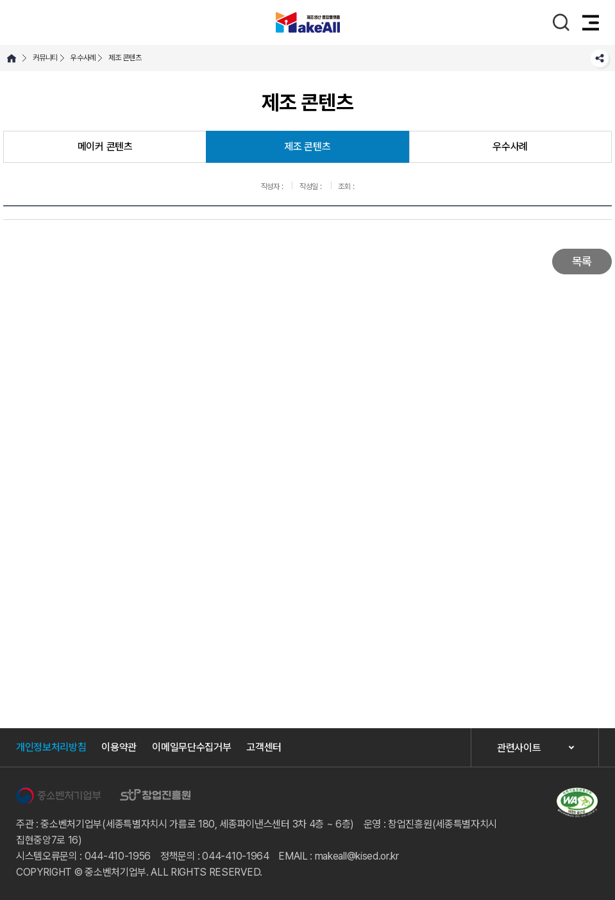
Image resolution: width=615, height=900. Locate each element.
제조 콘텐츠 (125, 57)
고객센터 (264, 747)
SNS (600, 58)
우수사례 (83, 57)
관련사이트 (519, 748)
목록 (582, 261)
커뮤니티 (45, 57)
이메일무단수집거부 (191, 747)
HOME (11, 58)
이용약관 (119, 747)
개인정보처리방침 (51, 747)
